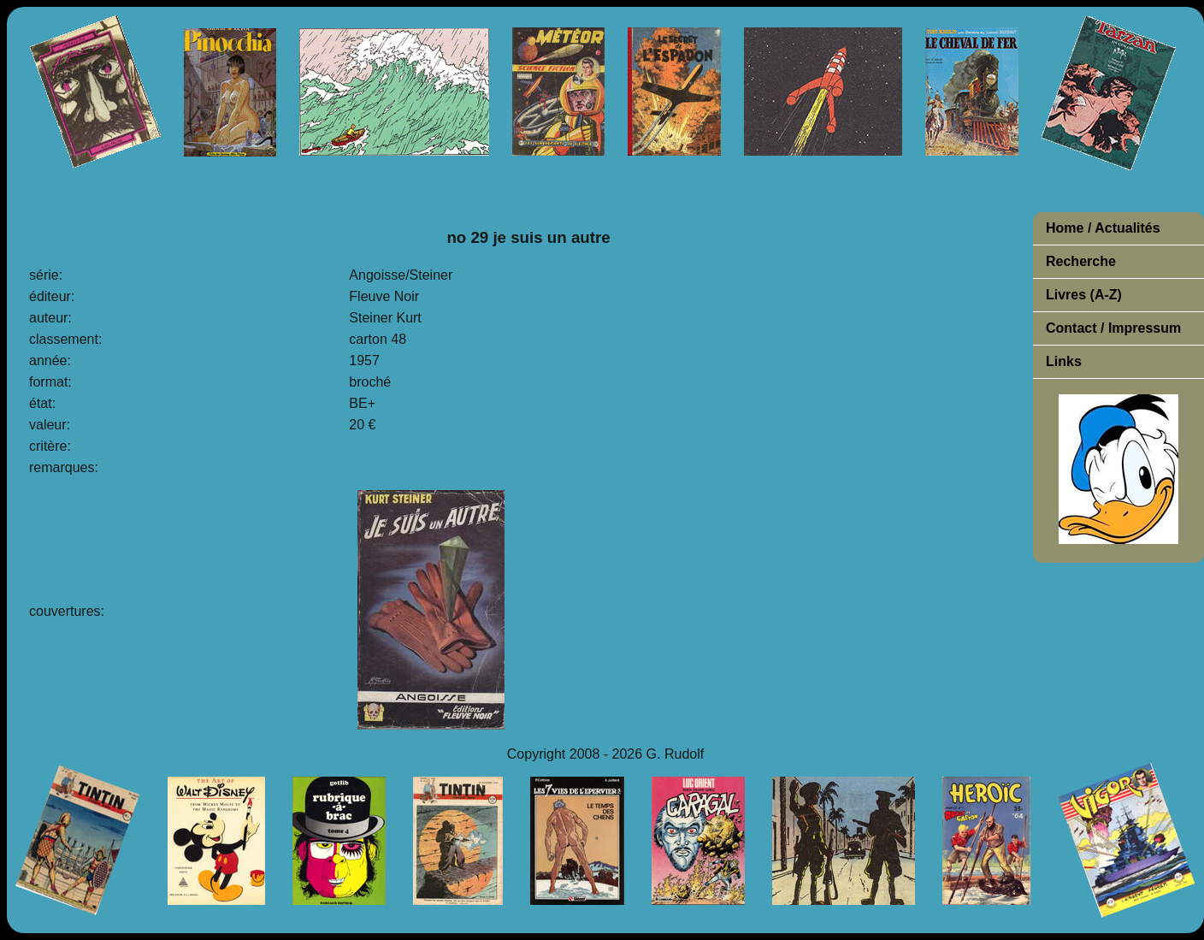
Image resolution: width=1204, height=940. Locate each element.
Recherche (1081, 261)
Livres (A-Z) (1084, 294)
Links (1064, 361)
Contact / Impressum (1113, 328)
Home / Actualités (1103, 228)
